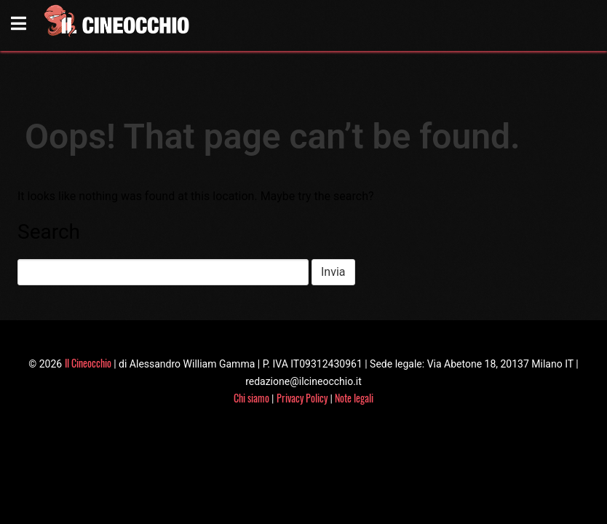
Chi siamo (251, 397)
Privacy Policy (302, 397)
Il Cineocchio (88, 362)
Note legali (354, 397)
